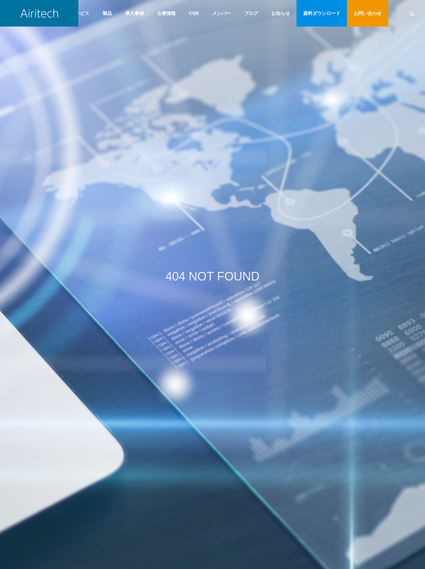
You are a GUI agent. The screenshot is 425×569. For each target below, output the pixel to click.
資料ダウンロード (321, 13)
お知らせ (280, 13)
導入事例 (134, 13)
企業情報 (166, 13)
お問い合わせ (368, 13)
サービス (80, 13)
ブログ (251, 13)
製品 (107, 13)
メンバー (221, 13)
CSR (194, 13)
